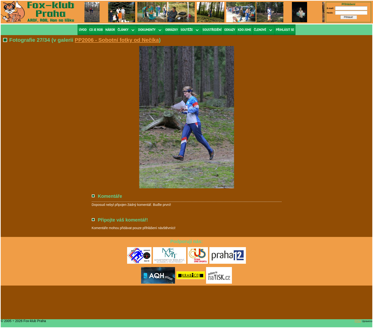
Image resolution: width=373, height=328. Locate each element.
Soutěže (187, 30)
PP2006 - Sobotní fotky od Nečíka (117, 40)
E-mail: (330, 8)
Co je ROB (96, 30)
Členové (260, 30)
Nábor (110, 30)
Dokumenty (147, 30)
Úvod (83, 30)
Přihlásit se (285, 30)
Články (123, 30)
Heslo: (330, 13)
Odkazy (229, 30)
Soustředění (212, 30)
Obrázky (171, 30)
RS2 (358, 321)
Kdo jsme (244, 30)
